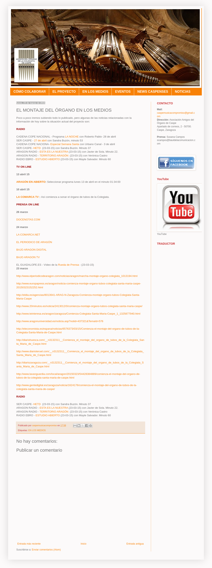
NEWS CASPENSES (152, 91)
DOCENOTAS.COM (28, 219)
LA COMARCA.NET (28, 234)
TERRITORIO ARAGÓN (55, 155)
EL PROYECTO (64, 91)
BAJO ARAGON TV (28, 257)
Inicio (83, 543)
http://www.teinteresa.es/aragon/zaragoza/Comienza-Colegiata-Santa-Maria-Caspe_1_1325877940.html (78, 313)
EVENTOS (122, 91)
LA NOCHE (71, 136)
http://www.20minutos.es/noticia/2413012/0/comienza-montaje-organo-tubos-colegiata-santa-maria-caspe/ (79, 306)
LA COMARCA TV (27, 196)
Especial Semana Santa (64, 144)
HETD (37, 148)
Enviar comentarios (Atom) (46, 549)
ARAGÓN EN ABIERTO (30, 181)
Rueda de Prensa (69, 264)
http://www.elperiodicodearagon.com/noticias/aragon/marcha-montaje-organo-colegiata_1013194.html (77, 275)
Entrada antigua (135, 543)
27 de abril (40, 140)
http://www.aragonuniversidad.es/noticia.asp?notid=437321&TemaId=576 (59, 321)
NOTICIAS (182, 91)
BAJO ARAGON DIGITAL (31, 249)
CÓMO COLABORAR (29, 91)
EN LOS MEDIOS (95, 91)
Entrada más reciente (29, 543)
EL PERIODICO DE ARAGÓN (34, 242)
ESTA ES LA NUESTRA (54, 151)
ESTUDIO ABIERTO (48, 159)
